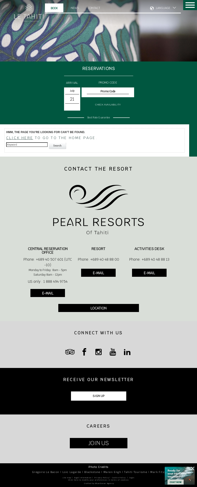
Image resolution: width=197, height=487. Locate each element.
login (132, 478)
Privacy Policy (101, 478)
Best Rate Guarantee (98, 117)
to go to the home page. (51, 137)
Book (54, 8)
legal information (83, 478)
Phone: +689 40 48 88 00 (98, 259)
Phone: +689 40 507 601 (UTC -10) (48, 262)
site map (66, 478)
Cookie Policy (119, 478)
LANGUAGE (163, 8)
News (75, 8)
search (58, 145)
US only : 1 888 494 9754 (48, 281)
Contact (94, 8)
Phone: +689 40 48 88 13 (149, 259)
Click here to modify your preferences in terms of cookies (98, 480)
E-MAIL (47, 293)
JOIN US (98, 443)
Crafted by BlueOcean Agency (99, 483)
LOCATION (98, 308)
